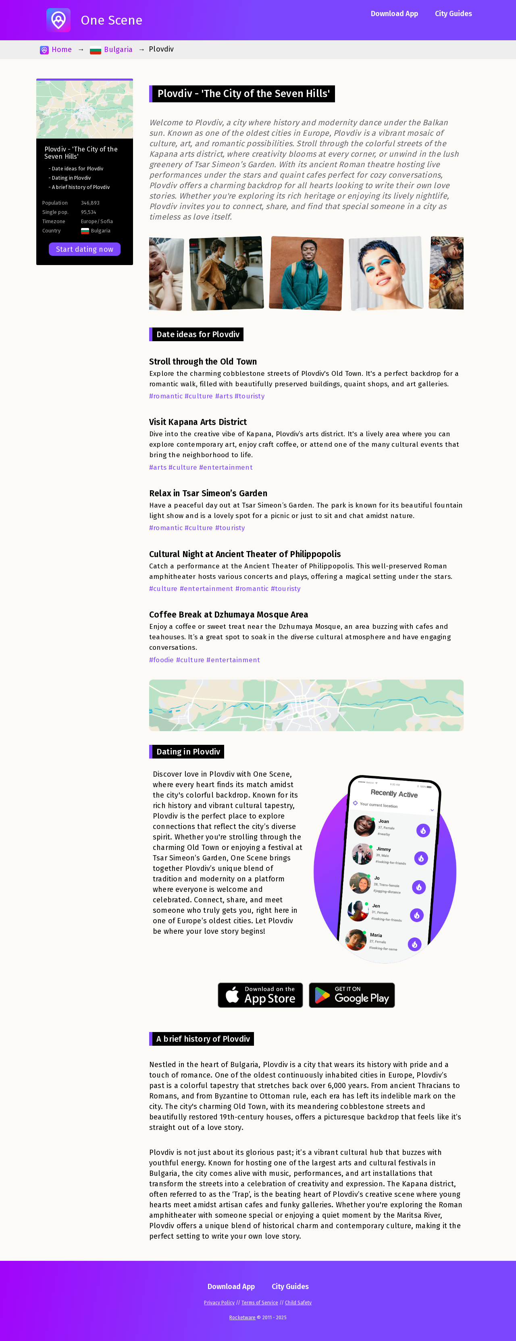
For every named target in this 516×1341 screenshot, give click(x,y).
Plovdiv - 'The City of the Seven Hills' (81, 152)
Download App (394, 13)
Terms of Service (259, 1303)
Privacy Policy (219, 1303)
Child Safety (298, 1303)
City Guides (453, 13)
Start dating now (84, 249)
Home (56, 49)
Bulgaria (111, 49)
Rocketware (242, 1317)
